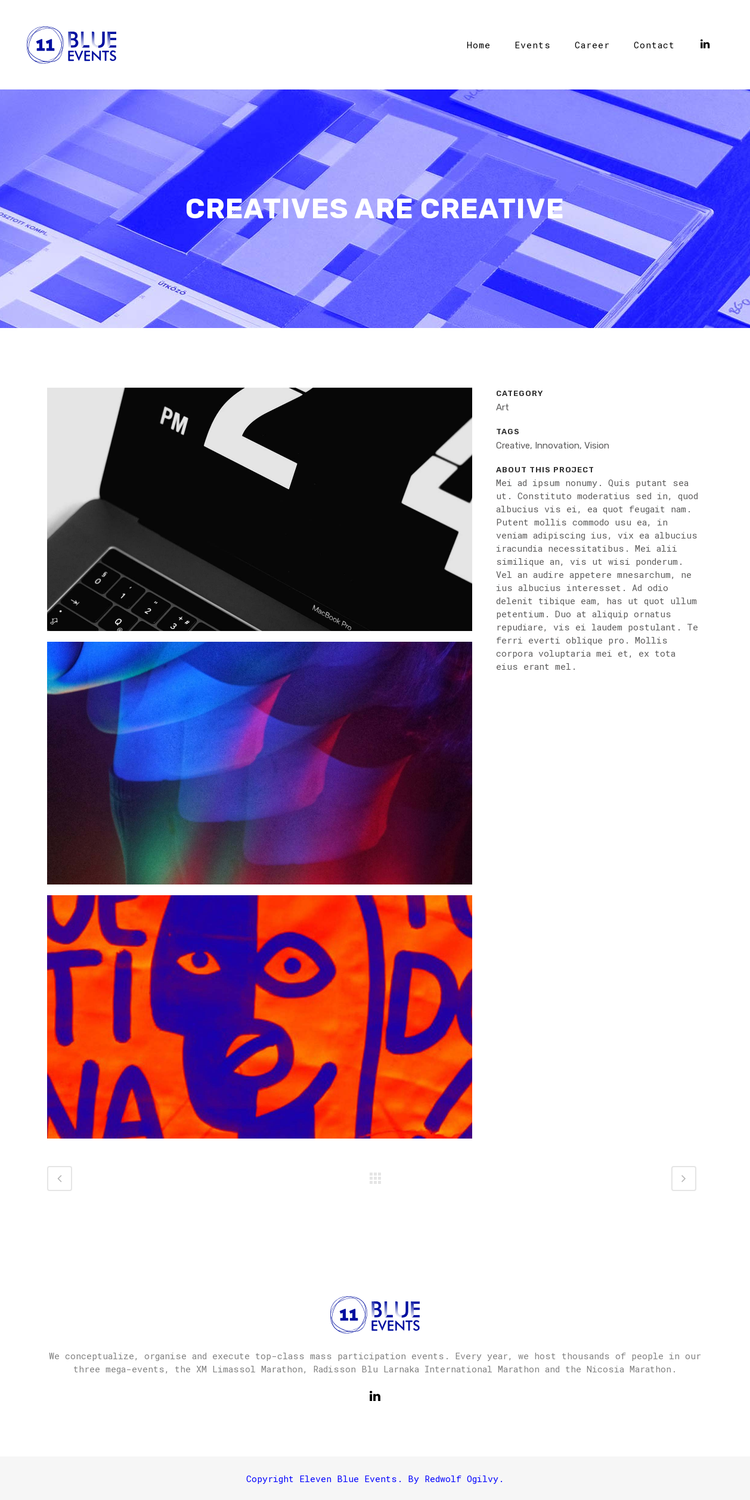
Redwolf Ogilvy (461, 1478)
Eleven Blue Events (348, 1478)
